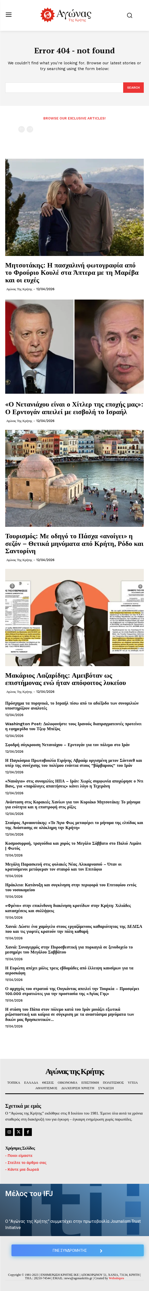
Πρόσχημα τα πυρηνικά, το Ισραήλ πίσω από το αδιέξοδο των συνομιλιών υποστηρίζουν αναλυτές (72, 706)
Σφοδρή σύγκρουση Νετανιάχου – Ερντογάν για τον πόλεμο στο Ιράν (67, 744)
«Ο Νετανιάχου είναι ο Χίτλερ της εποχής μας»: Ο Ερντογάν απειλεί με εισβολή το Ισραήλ (74, 407)
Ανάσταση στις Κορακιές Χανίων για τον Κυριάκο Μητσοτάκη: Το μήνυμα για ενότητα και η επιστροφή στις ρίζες (72, 804)
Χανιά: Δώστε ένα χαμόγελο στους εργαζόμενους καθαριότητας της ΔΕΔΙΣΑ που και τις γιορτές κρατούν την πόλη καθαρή (73, 929)
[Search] (133, 87)
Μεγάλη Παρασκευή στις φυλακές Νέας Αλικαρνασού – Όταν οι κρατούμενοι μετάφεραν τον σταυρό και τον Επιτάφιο (63, 867)
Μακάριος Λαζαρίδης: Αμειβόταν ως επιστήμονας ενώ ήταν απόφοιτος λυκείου (65, 679)
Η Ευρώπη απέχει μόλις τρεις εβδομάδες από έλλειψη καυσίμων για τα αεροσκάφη (69, 970)
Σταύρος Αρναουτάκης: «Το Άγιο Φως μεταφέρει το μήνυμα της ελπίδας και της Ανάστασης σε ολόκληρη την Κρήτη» (74, 825)
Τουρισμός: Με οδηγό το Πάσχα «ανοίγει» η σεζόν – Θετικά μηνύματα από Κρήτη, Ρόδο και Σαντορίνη (74, 543)
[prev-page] (21, 129)
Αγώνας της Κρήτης (19, 289)
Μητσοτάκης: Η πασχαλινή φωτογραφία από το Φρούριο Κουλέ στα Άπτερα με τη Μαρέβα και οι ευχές (72, 272)
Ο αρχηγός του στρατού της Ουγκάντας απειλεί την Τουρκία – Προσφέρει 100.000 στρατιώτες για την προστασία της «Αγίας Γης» (72, 991)
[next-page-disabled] (30, 129)
